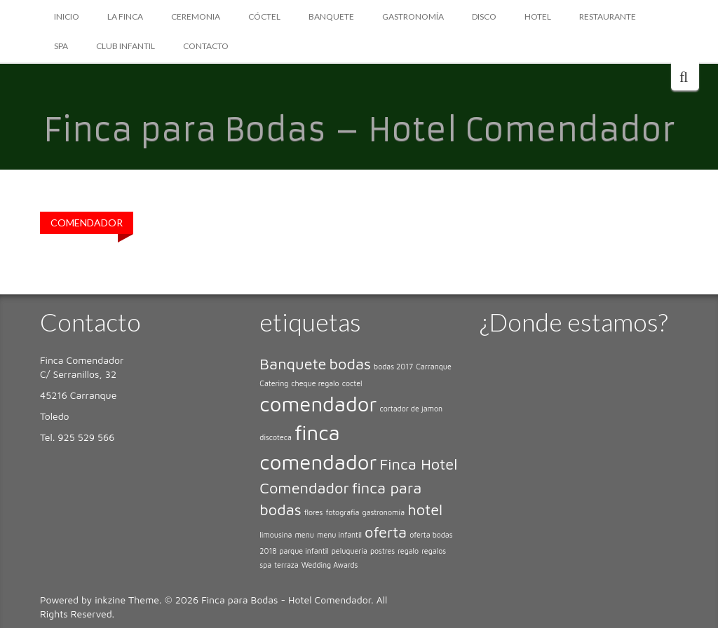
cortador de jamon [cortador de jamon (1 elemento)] (411, 408)
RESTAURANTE (607, 16)
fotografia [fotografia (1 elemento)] (343, 512)
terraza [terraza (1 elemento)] (286, 565)
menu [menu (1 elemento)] (303, 535)
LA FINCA (125, 16)
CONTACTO (206, 46)
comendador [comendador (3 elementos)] (318, 404)
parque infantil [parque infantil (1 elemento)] (303, 551)
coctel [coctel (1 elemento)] (352, 383)
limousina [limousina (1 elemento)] (275, 535)
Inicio (66, 16)
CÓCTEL (264, 16)
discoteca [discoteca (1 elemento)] (275, 437)
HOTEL (537, 16)
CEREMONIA (195, 16)
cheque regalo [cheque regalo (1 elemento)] (315, 383)
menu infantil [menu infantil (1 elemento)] (339, 535)
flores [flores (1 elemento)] (313, 512)
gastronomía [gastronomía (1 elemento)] (383, 512)
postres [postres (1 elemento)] (382, 551)
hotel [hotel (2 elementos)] (424, 509)
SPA (61, 46)
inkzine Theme (127, 600)
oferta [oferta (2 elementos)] (386, 532)
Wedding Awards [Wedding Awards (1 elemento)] (330, 565)
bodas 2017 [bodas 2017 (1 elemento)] (393, 366)
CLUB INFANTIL (125, 46)
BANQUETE (331, 16)
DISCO (484, 16)
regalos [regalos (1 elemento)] (433, 551)
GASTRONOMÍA (413, 16)
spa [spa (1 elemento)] (265, 565)
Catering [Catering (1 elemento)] (273, 383)
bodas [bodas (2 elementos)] (350, 364)
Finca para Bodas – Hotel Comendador (359, 129)
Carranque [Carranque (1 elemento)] (434, 366)
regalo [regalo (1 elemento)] (408, 551)
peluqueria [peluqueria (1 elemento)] (349, 551)
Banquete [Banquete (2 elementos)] (292, 364)
